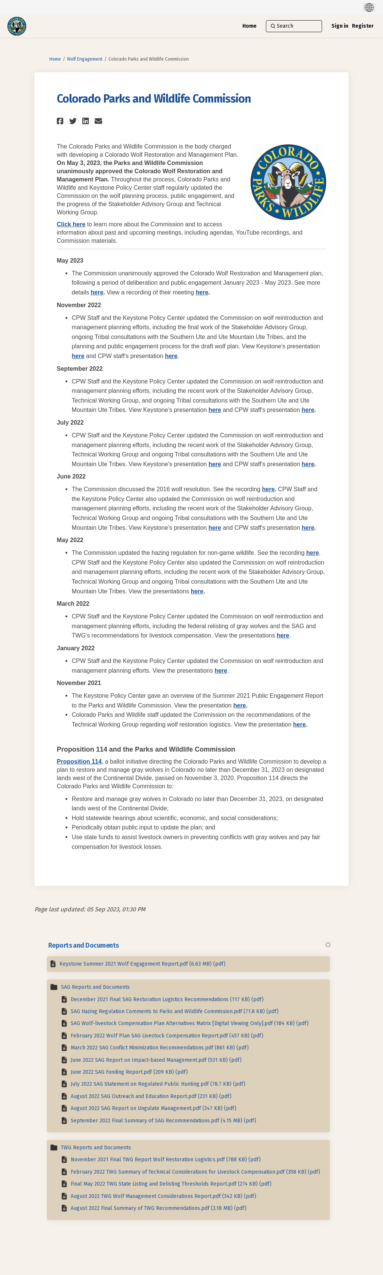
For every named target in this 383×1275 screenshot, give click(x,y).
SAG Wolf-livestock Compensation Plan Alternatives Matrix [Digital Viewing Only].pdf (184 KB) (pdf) (190, 1023)
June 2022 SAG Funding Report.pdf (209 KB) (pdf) (129, 1072)
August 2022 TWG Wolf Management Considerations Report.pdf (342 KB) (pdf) (163, 1196)
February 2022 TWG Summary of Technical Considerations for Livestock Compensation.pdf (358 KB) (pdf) (195, 1172)
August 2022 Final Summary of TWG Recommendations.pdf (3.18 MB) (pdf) (158, 1208)
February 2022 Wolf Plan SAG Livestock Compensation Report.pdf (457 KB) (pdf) (167, 1036)
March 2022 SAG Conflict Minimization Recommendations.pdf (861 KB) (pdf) (160, 1048)
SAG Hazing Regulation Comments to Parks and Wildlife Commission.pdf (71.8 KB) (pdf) (175, 1011)
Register (363, 26)
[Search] (294, 26)
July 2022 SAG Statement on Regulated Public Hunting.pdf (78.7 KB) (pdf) (158, 1084)
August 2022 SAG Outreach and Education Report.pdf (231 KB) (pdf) (151, 1096)
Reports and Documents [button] (189, 945)
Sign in (339, 26)
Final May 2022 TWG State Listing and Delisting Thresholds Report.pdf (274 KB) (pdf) (171, 1184)
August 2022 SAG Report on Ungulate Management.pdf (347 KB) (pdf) (153, 1108)
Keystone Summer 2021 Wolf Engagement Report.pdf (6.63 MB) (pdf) (142, 964)
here (97, 292)
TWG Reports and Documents (96, 1147)
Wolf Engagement (84, 59)
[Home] (249, 26)
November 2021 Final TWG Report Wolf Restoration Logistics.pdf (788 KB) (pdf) (166, 1159)
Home (55, 59)
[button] (61, 121)
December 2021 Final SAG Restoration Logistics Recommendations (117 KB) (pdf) (167, 999)
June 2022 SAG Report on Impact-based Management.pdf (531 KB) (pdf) (156, 1060)
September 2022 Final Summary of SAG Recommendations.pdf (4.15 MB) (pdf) (163, 1120)
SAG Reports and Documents (95, 987)
